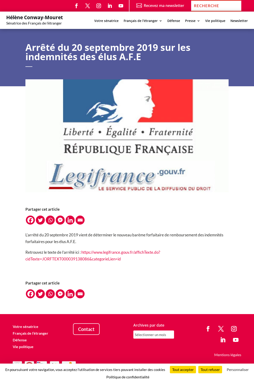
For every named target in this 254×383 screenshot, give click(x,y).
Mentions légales (227, 354)
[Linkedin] (70, 220)
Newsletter (239, 21)
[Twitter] (40, 220)
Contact (86, 329)
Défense (173, 21)
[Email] (80, 220)
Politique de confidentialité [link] (127, 377)
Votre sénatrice (106, 21)
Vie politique (215, 21)
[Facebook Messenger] (60, 220)
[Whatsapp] (50, 220)
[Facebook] (30, 220)
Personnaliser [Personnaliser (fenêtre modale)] (238, 369)
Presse (190, 21)
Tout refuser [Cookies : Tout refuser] (210, 369)
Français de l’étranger (141, 21)
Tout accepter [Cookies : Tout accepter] (183, 369)
